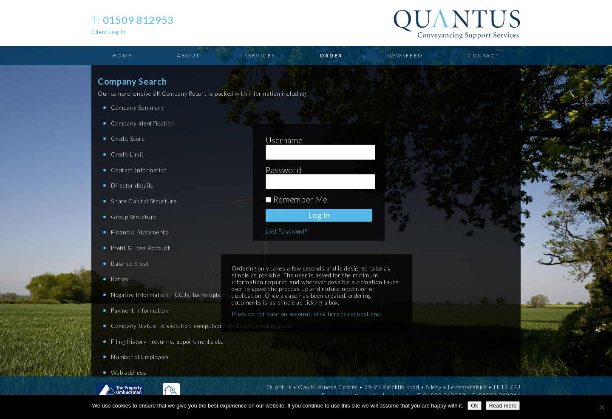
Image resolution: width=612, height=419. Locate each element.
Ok (474, 405)
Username (284, 140)
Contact (483, 55)
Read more (502, 405)
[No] (601, 407)
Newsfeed (405, 55)
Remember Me (297, 199)
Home (123, 55)
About (188, 55)
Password (283, 170)
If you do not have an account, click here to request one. (307, 314)
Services (259, 55)
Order (331, 55)
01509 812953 (138, 20)
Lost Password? (286, 231)
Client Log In (108, 32)
